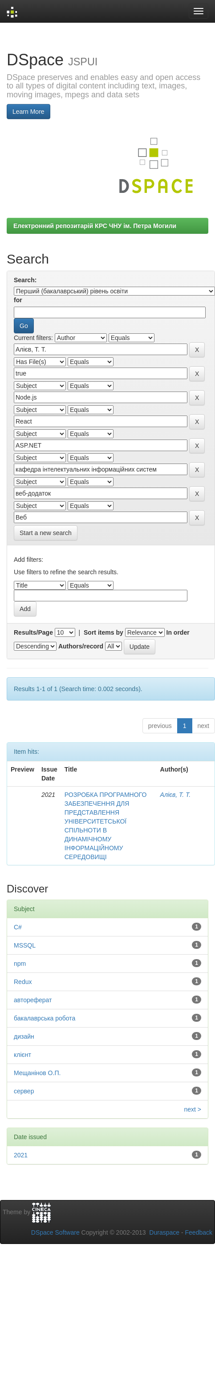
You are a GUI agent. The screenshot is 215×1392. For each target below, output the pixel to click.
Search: (25, 280)
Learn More (28, 111)
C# (18, 927)
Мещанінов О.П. (37, 1072)
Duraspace (164, 1232)
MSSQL (25, 945)
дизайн (24, 1036)
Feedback (198, 1232)
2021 (21, 1155)
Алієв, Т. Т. (175, 794)
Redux (23, 981)
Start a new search (46, 532)
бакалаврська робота (44, 1018)
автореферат (33, 1000)
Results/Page (33, 632)
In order (178, 632)
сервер (24, 1091)
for (18, 300)
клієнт (22, 1054)
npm (20, 963)
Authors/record (80, 646)
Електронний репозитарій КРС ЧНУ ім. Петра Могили (94, 225)
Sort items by (103, 632)
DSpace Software (55, 1232)
